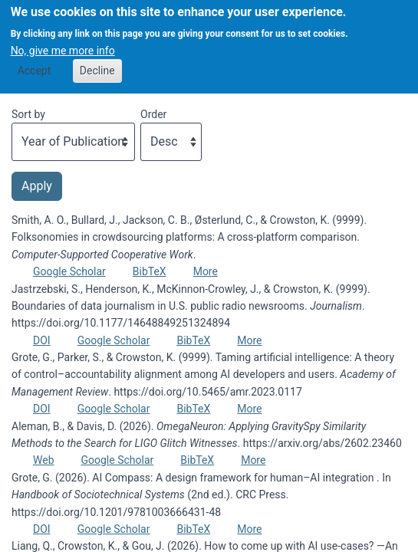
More (205, 271)
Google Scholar (69, 271)
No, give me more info (63, 44)
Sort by (28, 114)
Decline (97, 64)
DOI (42, 340)
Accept (34, 64)
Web (43, 460)
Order (153, 114)
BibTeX (149, 271)
